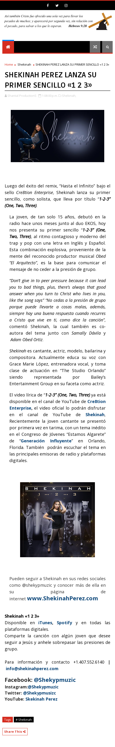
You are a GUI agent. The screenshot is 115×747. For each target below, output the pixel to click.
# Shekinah (24, 719)
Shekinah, (69, 95)
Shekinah (24, 64)
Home (9, 64)
